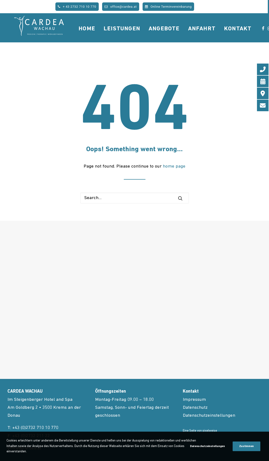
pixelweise (210, 430)
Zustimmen (246, 446)
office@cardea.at (121, 6)
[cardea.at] (46, 36)
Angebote (178, 37)
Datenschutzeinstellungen (209, 415)
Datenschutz (195, 407)
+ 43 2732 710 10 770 (77, 6)
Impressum (194, 399)
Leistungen (136, 37)
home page (174, 166)
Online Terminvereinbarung (168, 6)
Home (101, 37)
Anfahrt (216, 37)
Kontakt (252, 37)
